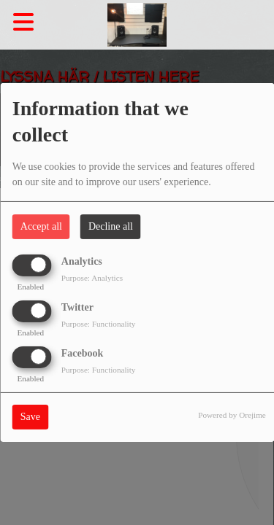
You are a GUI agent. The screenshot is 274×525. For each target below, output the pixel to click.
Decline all (110, 226)
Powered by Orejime (232, 415)
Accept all (41, 226)
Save (30, 416)
